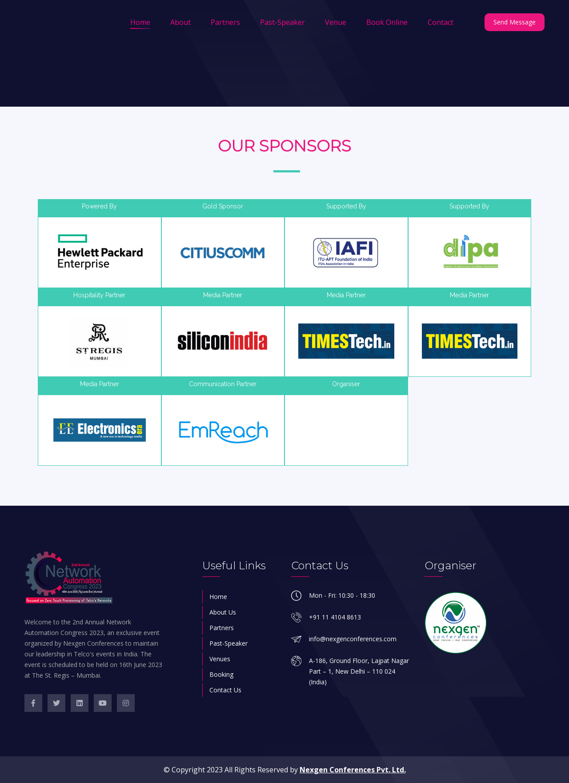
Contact (440, 22)
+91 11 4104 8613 (335, 617)
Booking (221, 674)
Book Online (387, 22)
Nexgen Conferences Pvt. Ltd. (353, 770)
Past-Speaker (282, 22)
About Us (222, 612)
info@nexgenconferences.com (353, 639)
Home (140, 22)
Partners (225, 22)
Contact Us (225, 690)
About (180, 22)
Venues (219, 659)
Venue (335, 22)
